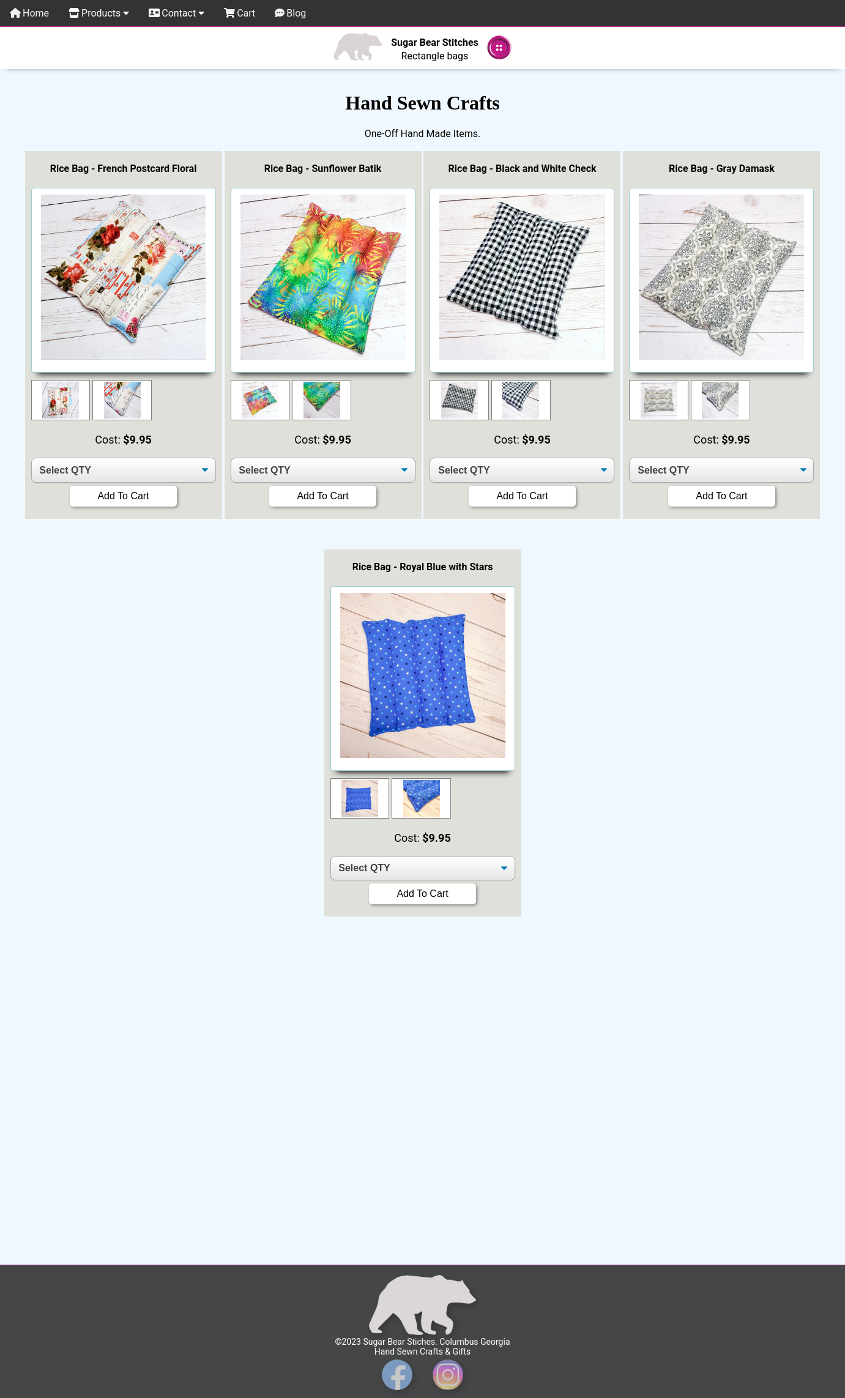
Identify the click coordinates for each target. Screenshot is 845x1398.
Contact (176, 13)
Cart (239, 13)
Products (99, 13)
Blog (290, 13)
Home (29, 13)
